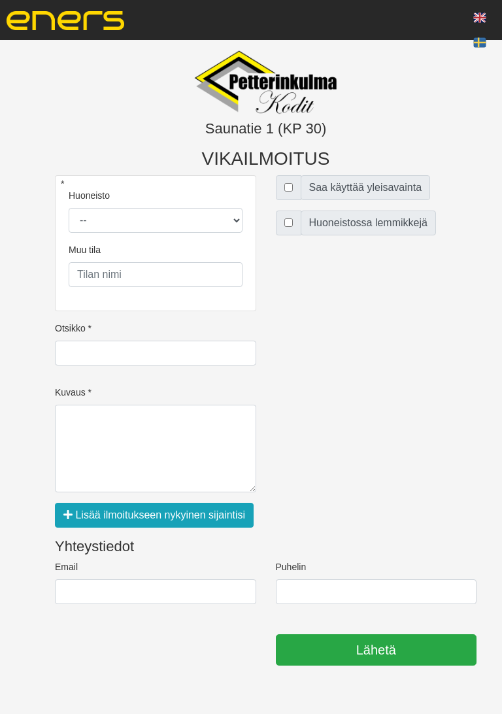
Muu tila (85, 250)
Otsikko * (73, 328)
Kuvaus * (73, 392)
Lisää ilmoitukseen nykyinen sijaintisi (154, 514)
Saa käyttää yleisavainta (365, 187)
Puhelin (291, 567)
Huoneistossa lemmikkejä (368, 222)
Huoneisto (89, 195)
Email (66, 567)
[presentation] (154, 650)
